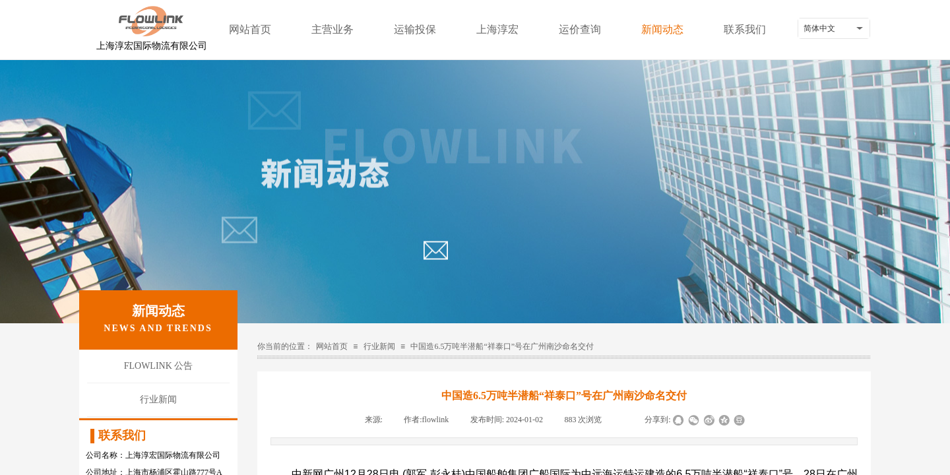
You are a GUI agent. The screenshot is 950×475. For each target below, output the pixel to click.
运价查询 (580, 29)
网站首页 (250, 29)
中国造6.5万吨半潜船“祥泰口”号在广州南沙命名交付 (502, 346)
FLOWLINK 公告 (158, 366)
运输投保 (415, 29)
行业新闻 (379, 346)
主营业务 (332, 29)
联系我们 (745, 29)
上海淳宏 (497, 29)
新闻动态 (662, 29)
